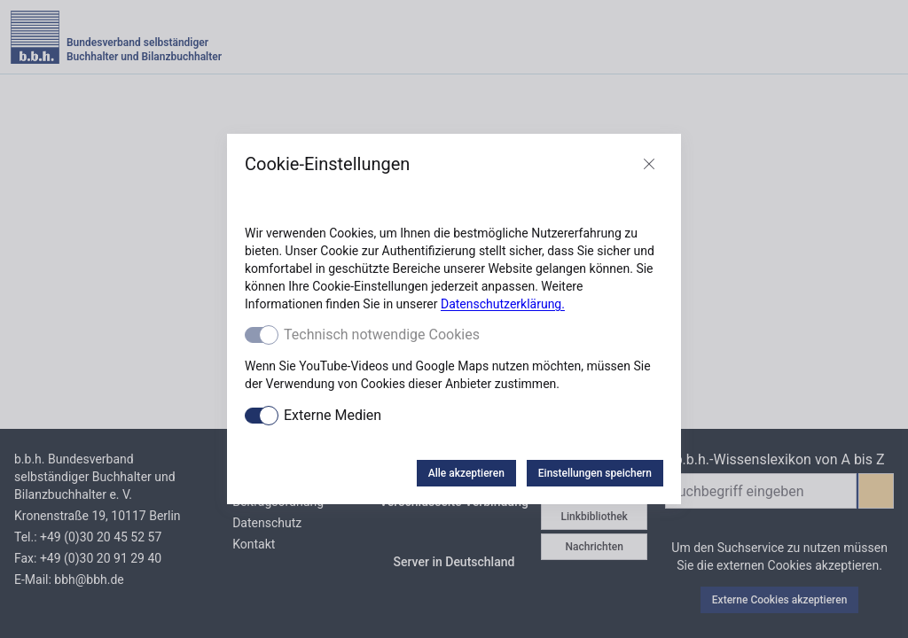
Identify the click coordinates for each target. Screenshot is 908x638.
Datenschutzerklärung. (503, 304)
